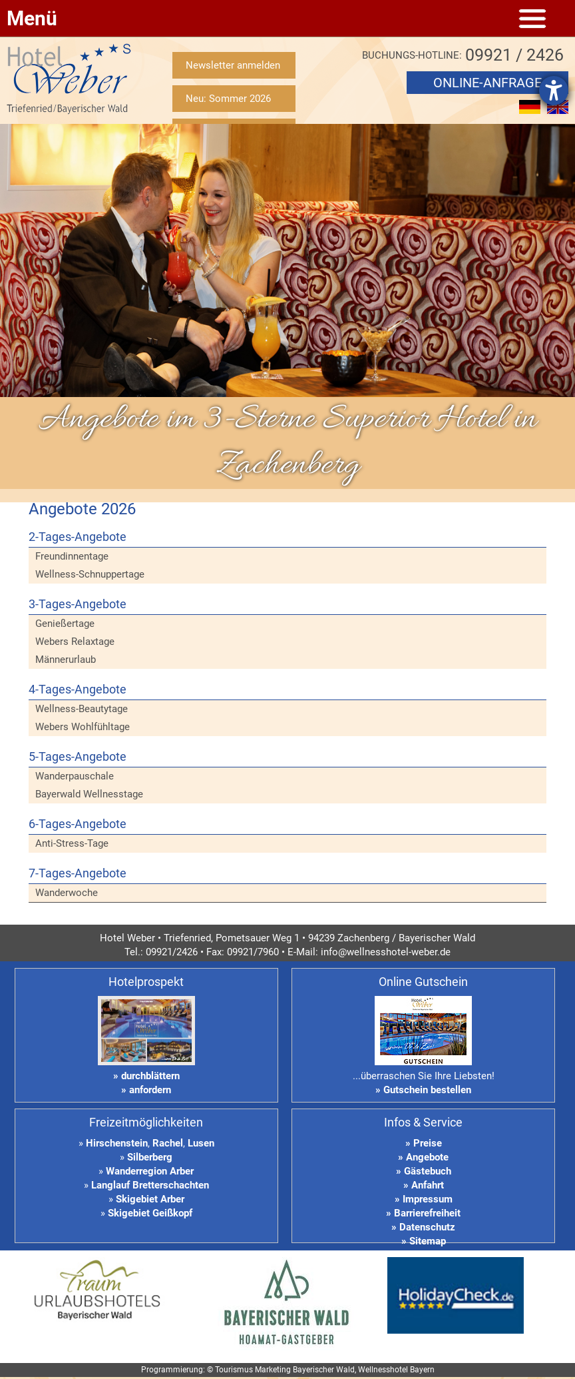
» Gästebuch (423, 1171)
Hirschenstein (117, 1143)
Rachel (167, 1143)
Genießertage (65, 624)
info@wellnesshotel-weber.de (386, 952)
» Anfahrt (423, 1185)
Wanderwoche (66, 893)
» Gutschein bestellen (423, 1090)
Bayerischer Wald (324, 1369)
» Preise (423, 1143)
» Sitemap (423, 1241)
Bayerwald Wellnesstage (89, 794)
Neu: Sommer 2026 (228, 99)
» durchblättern (146, 1076)
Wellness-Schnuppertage (89, 574)
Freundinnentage (71, 556)
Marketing (273, 1369)
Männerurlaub (65, 660)
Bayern (422, 1369)
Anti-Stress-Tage (71, 843)
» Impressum (424, 1199)
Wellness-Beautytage (81, 709)
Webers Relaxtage (74, 642)
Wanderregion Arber (150, 1171)
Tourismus (234, 1369)
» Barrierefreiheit (423, 1213)
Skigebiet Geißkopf (150, 1213)
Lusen (201, 1143)
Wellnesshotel (383, 1369)
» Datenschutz (423, 1227)
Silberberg (149, 1157)
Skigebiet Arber (150, 1199)
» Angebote (423, 1157)
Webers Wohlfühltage (82, 727)
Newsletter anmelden (233, 65)
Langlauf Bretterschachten (150, 1185)
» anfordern (146, 1090)
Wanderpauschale (74, 776)
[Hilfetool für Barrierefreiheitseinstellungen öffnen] (553, 90)
